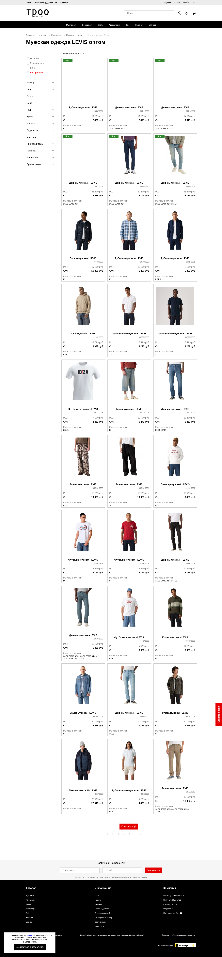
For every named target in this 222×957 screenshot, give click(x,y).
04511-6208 (190, 413)
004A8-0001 (144, 413)
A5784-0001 (190, 716)
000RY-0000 (144, 641)
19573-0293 (144, 262)
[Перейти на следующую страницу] (149, 834)
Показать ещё (128, 826)
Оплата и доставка (102, 909)
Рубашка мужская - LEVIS (83, 107)
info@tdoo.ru (189, 2)
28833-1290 (144, 186)
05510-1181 (190, 111)
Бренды (152, 25)
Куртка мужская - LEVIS (175, 713)
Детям (100, 25)
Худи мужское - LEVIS (83, 333)
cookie (29, 935)
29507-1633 (98, 639)
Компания (169, 888)
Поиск (130, 13)
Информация (103, 888)
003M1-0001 (98, 716)
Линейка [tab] (31, 150)
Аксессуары (114, 25)
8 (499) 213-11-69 (172, 2)
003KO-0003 (98, 488)
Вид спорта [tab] (33, 130)
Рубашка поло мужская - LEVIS (129, 333)
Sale (127, 25)
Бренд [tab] (30, 116)
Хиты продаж (37, 63)
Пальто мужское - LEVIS (83, 258)
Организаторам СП (102, 913)
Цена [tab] (29, 103)
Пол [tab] (29, 110)
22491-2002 (144, 563)
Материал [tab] (32, 137)
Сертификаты (100, 922)
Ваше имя (68, 870)
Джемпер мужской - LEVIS (175, 484)
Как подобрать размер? (104, 918)
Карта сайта (99, 926)
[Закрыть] (51, 935)
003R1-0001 (190, 488)
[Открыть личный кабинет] (179, 13)
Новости (98, 900)
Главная (30, 35)
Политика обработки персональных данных (179, 935)
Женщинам (87, 25)
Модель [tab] (31, 123)
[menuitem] (71, 25)
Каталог (42, 35)
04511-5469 (98, 186)
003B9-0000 (190, 641)
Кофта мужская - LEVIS (175, 637)
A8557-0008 (98, 794)
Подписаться (153, 870)
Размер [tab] (30, 82)
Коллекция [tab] (32, 157)
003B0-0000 (98, 262)
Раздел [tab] (30, 96)
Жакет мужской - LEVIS (83, 713)
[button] (170, 13)
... (135, 834)
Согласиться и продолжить (30, 947)
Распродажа (36, 72)
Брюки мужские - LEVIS (129, 409)
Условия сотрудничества (45, 2)
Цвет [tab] (29, 89)
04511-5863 (144, 111)
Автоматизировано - (177, 945)
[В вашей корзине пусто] (194, 13)
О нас (28, 2)
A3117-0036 (98, 413)
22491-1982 (98, 563)
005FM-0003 (190, 337)
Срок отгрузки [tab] (34, 164)
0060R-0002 (98, 337)
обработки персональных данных (133, 877)
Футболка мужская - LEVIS (83, 409)
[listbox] (73, 53)
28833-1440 (144, 716)
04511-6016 (190, 792)
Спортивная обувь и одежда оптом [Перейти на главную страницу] (37, 13)
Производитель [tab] (35, 144)
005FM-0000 (144, 337)
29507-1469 (190, 563)
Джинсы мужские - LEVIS (129, 107)
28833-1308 (190, 186)
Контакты (64, 2)
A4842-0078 (144, 794)
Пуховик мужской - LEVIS (83, 790)
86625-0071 (190, 262)
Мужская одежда (74, 35)
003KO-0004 (144, 488)
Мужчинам (71, 25)
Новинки (139, 25)
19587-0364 (98, 111)
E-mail (108, 870)
